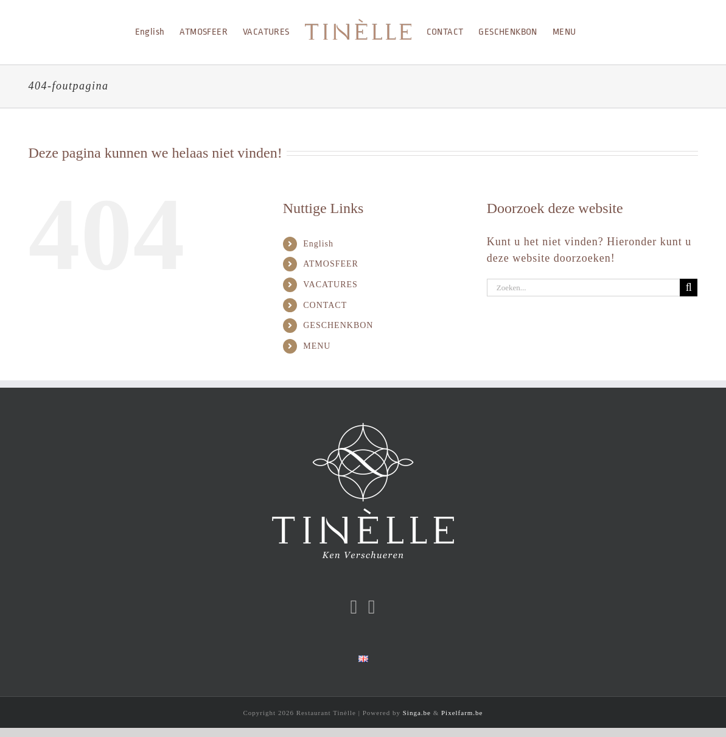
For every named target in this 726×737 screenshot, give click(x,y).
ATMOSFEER (330, 263)
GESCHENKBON (338, 325)
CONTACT (325, 305)
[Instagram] (372, 606)
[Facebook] (354, 606)
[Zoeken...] (583, 287)
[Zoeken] (688, 287)
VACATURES (330, 284)
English (318, 243)
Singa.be (417, 712)
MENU (316, 346)
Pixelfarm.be (462, 712)
